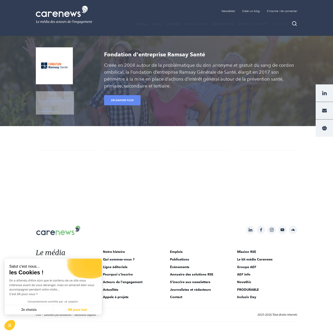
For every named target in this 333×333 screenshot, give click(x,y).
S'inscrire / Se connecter (282, 11)
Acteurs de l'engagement (122, 273)
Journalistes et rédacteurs (190, 281)
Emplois (280, 24)
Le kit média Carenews (255, 251)
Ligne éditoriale (115, 258)
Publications (196, 24)
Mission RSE (246, 243)
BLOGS (157, 24)
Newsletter (228, 11)
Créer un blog (251, 11)
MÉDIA (142, 24)
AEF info (243, 266)
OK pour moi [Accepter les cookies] (77, 310)
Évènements (223, 24)
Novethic (244, 273)
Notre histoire (114, 243)
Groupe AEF (246, 258)
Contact (176, 289)
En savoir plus (121, 100)
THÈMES (173, 24)
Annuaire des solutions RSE (191, 266)
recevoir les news (52, 94)
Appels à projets (253, 24)
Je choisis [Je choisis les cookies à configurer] (29, 310)
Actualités (110, 281)
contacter (46, 101)
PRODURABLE (248, 281)
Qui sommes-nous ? (119, 251)
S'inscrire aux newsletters (190, 273)
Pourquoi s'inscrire (118, 266)
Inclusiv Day (246, 289)
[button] (9, 325)
